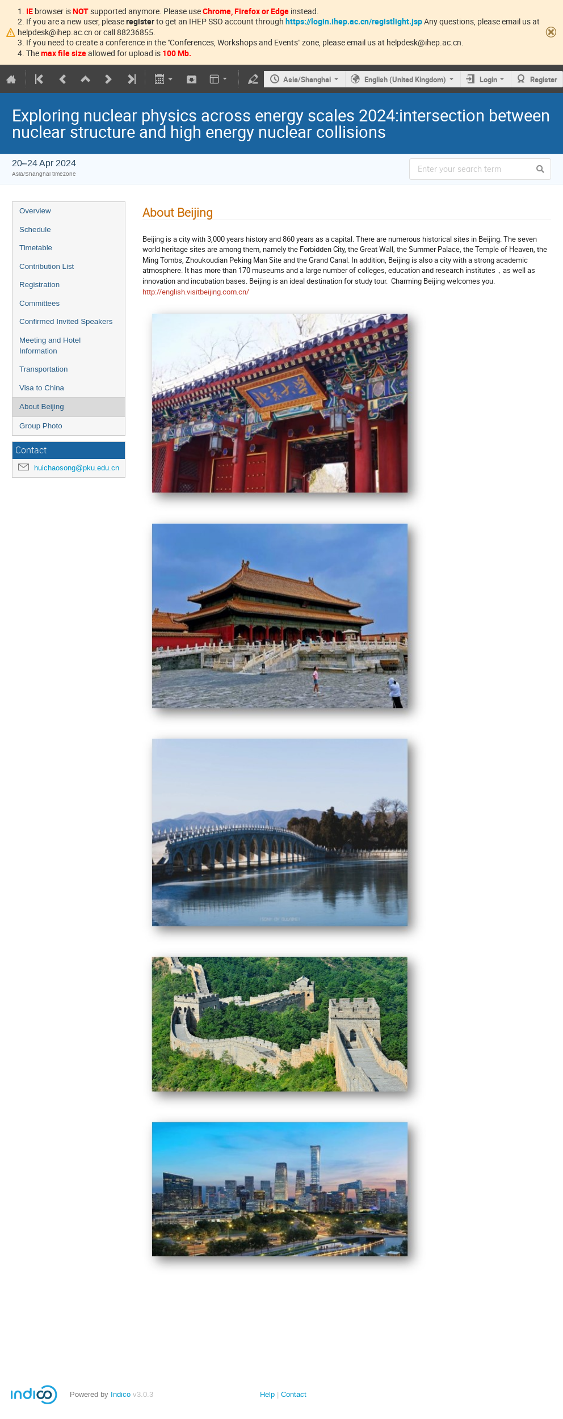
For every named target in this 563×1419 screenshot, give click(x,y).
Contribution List (46, 266)
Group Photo (40, 426)
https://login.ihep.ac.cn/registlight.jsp (353, 21)
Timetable (35, 247)
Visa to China (41, 388)
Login (488, 79)
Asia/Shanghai (307, 79)
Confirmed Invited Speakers (65, 321)
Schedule (35, 229)
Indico (121, 1394)
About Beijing (41, 406)
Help (267, 1394)
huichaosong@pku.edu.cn (76, 468)
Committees (39, 303)
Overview (35, 211)
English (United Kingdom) (405, 79)
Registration (39, 284)
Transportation (43, 369)
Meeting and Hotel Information (50, 345)
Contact (293, 1394)
